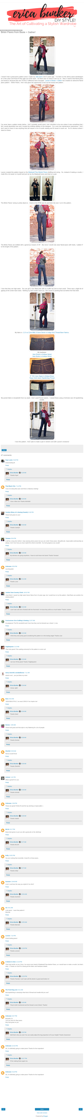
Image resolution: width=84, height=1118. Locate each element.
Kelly (7, 855)
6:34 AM (23, 685)
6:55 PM (23, 1032)
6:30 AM (23, 499)
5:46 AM (23, 1002)
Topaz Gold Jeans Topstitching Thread (42, 378)
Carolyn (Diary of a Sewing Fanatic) (16, 512)
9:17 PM (12, 829)
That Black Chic (10, 486)
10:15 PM (15, 1046)
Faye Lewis (9, 460)
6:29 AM (23, 472)
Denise (7, 725)
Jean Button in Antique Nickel (42, 356)
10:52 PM (12, 855)
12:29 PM (24, 976)
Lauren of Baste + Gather (53, 80)
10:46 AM (14, 881)
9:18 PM (14, 1072)
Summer (8, 881)
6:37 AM (23, 842)
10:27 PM (24, 1058)
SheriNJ (7, 751)
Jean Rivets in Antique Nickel (41, 354)
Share (4, 450)
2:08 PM (14, 803)
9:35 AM (13, 751)
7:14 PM (18, 486)
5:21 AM (20, 990)
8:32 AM (11, 699)
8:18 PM (31, 512)
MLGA (7, 829)
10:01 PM (27, 592)
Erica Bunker (14, 472)
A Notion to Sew (10, 962)
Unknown (8, 566)
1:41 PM (13, 777)
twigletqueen (9, 646)
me (6, 907)
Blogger (45, 1116)
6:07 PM (14, 1016)
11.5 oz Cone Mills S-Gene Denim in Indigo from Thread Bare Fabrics (46, 332)
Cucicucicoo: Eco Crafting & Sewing (17, 620)
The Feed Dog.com (11, 990)
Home (41, 1109)
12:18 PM (19, 962)
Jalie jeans (39, 77)
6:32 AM (23, 607)
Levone (7, 935)
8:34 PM (13, 538)
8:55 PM (14, 566)
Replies (9, 469)
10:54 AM (24, 894)
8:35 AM (13, 725)
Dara (6, 699)
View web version (42, 1113)
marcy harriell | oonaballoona (14, 672)
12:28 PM (24, 948)
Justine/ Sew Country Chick (14, 592)
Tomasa (7, 538)
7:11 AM (27, 672)
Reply (7, 465)
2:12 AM (16, 646)
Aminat (7, 777)
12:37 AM (32, 620)
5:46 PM (15, 460)
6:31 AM (23, 579)
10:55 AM (24, 922)
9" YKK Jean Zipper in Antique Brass (42, 376)
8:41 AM (10, 907)
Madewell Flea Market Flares (37, 172)
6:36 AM (23, 737)
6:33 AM (23, 659)
